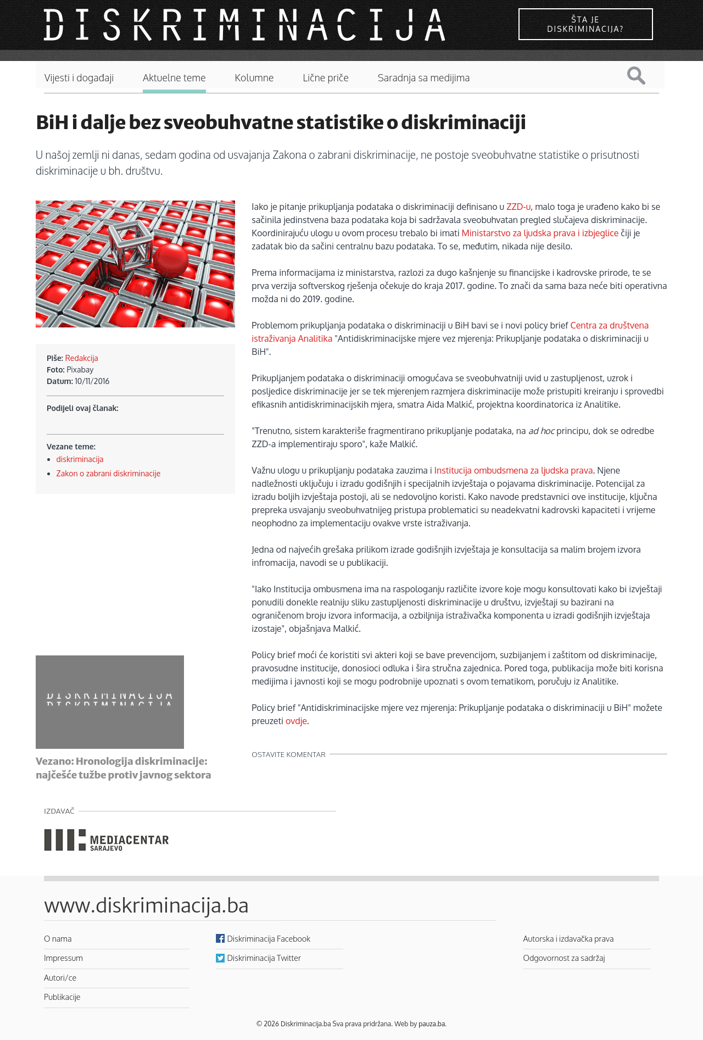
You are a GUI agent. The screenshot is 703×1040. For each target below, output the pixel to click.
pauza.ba (432, 1024)
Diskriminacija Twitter (264, 958)
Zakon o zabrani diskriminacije (109, 473)
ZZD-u (518, 206)
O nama (58, 938)
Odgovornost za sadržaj (564, 958)
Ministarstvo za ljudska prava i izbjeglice (540, 232)
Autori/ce (60, 977)
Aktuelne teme (174, 78)
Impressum (63, 958)
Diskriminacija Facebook (269, 938)
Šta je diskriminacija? (585, 24)
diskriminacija (80, 459)
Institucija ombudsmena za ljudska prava (513, 470)
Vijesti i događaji (79, 78)
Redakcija (81, 358)
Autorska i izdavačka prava (568, 938)
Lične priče (326, 78)
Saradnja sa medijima (424, 78)
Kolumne (254, 78)
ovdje (296, 720)
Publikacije (62, 997)
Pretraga (644, 75)
